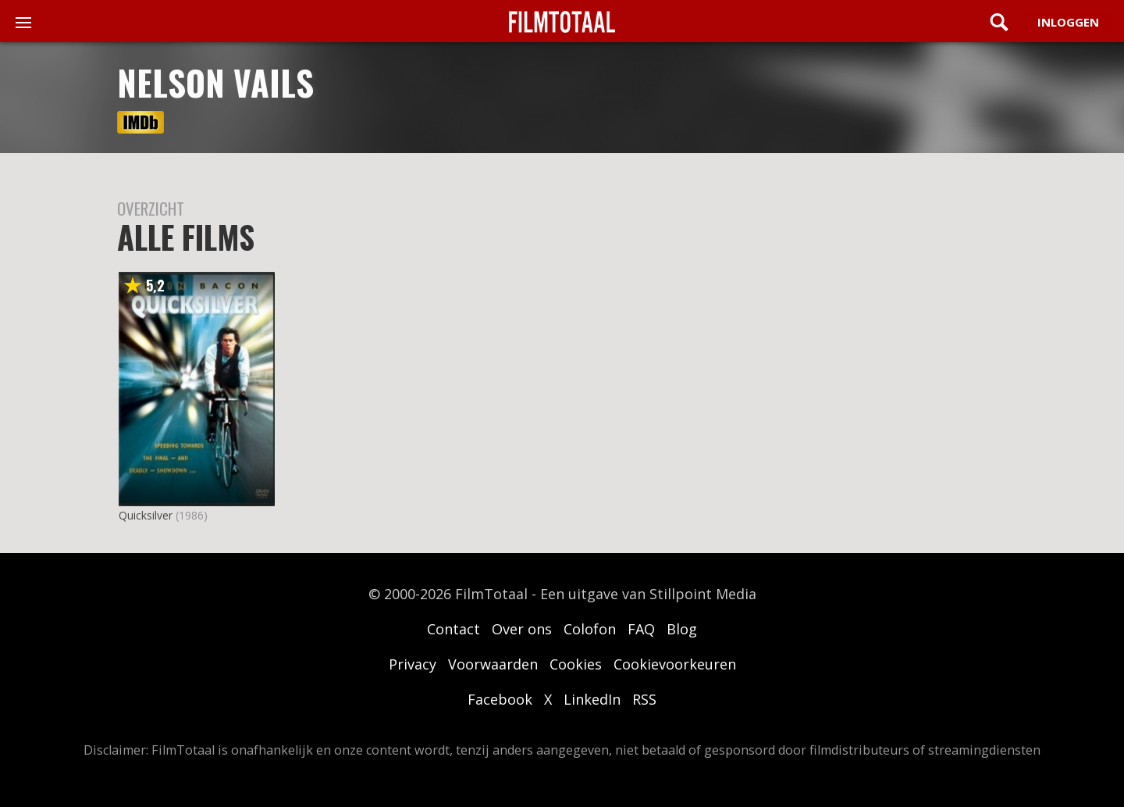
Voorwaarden (493, 664)
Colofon (590, 629)
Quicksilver (146, 515)
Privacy (412, 664)
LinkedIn (592, 699)
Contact (453, 629)
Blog (682, 629)
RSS (644, 699)
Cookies (576, 664)
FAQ (641, 629)
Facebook (500, 699)
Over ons (522, 629)
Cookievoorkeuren (675, 664)
